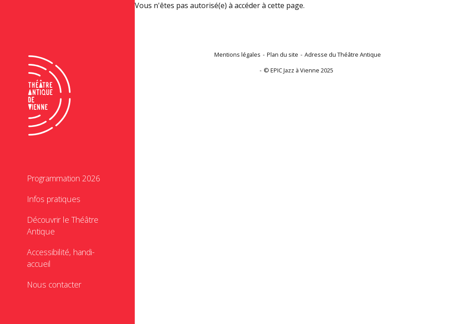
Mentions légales (237, 54)
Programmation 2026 (63, 178)
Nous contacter (54, 284)
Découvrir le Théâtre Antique (62, 225)
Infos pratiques (53, 199)
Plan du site (282, 54)
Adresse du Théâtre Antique (343, 54)
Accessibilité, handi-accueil (61, 258)
